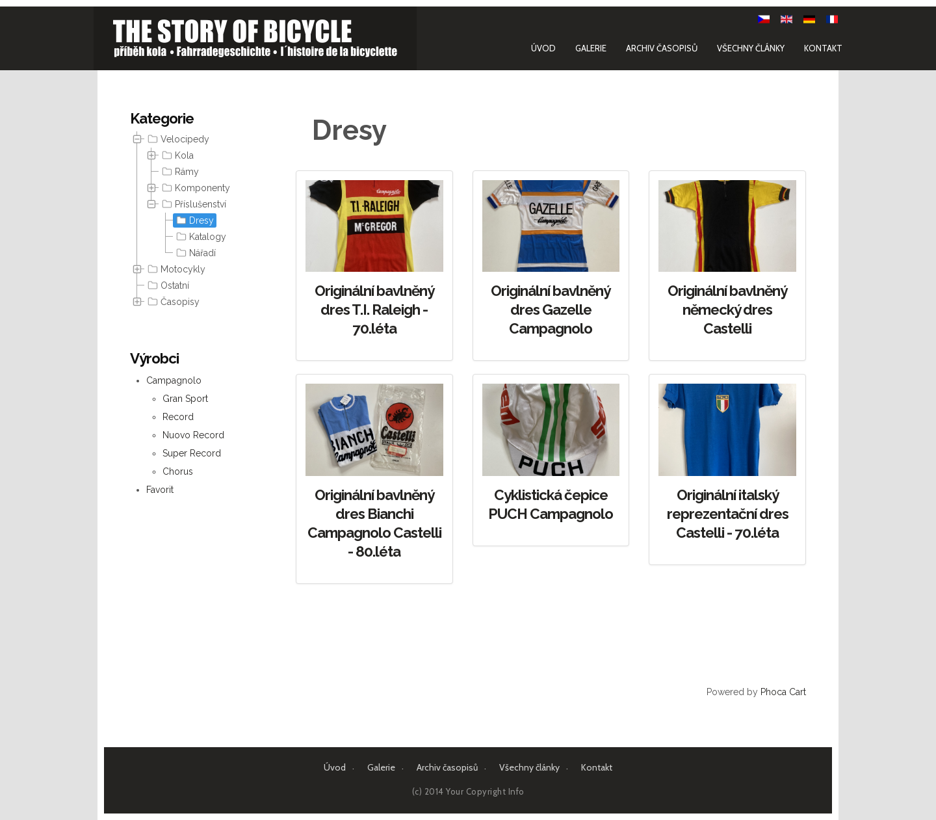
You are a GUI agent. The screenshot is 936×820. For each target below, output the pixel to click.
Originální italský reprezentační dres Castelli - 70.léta (727, 513)
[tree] (195, 220)
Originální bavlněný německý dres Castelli (727, 309)
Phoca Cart (783, 692)
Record (178, 417)
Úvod (539, 47)
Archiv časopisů (658, 47)
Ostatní (167, 285)
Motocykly (175, 269)
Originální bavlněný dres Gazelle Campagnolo (550, 309)
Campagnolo (174, 380)
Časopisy (172, 302)
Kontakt (819, 47)
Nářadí (195, 253)
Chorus (177, 471)
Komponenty (194, 188)
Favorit (160, 489)
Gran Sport (185, 398)
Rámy (179, 172)
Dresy (194, 220)
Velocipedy (177, 139)
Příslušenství (192, 204)
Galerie (587, 47)
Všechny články (747, 47)
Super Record (191, 453)
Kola (176, 155)
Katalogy (200, 237)
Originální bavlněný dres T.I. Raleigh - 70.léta (374, 309)
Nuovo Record (193, 435)
